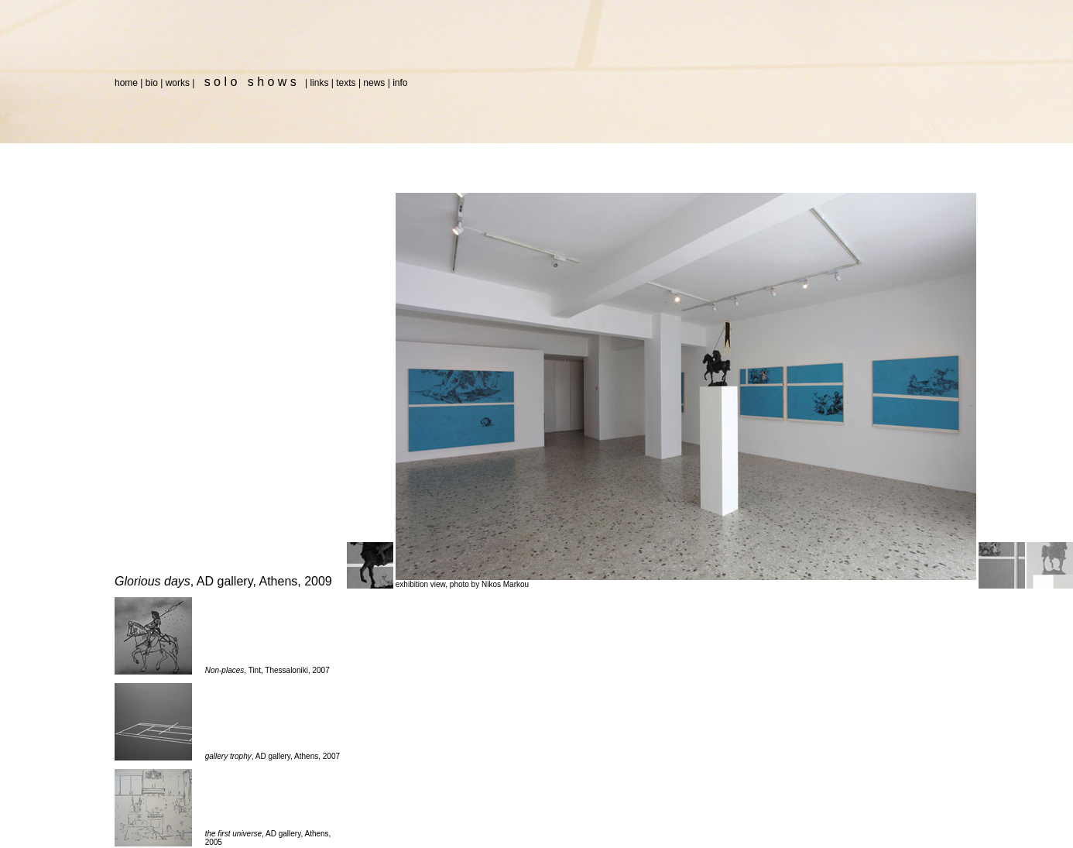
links (319, 82)
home (126, 82)
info (400, 82)
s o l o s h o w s (248, 81)
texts (345, 82)
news (374, 82)
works (178, 82)
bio (152, 82)
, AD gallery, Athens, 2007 (272, 756)
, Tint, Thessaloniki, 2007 (267, 670)
